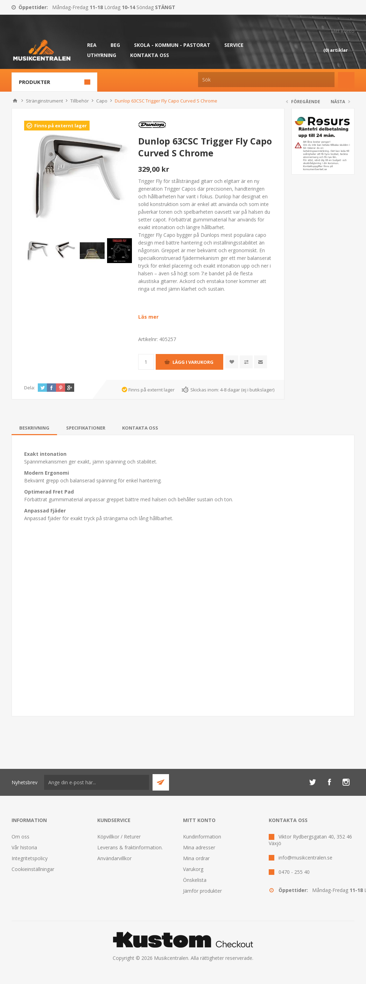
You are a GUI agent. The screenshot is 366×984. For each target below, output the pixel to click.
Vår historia (24, 847)
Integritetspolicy (30, 858)
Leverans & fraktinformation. (130, 847)
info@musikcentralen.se (305, 857)
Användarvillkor (114, 858)
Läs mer (148, 316)
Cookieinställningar (33, 869)
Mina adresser (199, 847)
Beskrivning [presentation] (34, 428)
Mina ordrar (196, 858)
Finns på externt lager (60, 125)
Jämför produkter (202, 890)
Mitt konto (342, 31)
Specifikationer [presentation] (85, 428)
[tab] (34, 427)
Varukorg (193, 869)
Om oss (20, 836)
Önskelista (194, 880)
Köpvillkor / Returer (119, 836)
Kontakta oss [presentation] (140, 428)
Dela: (29, 387)
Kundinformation (202, 836)
